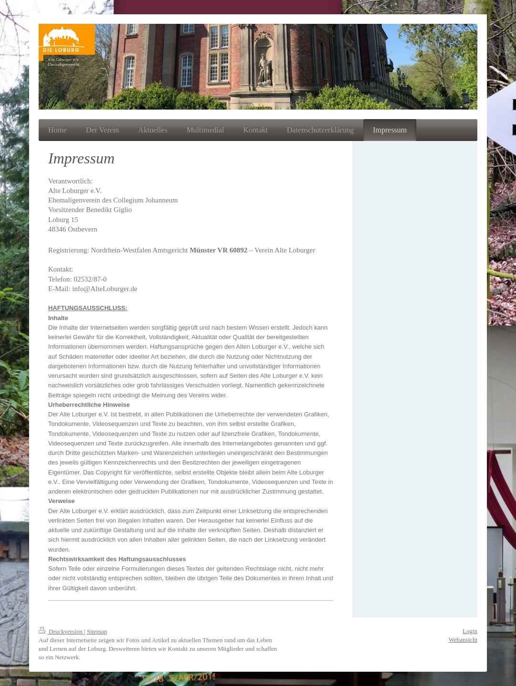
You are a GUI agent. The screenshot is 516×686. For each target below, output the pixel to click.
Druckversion (61, 631)
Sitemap (97, 631)
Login (470, 631)
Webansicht (463, 639)
